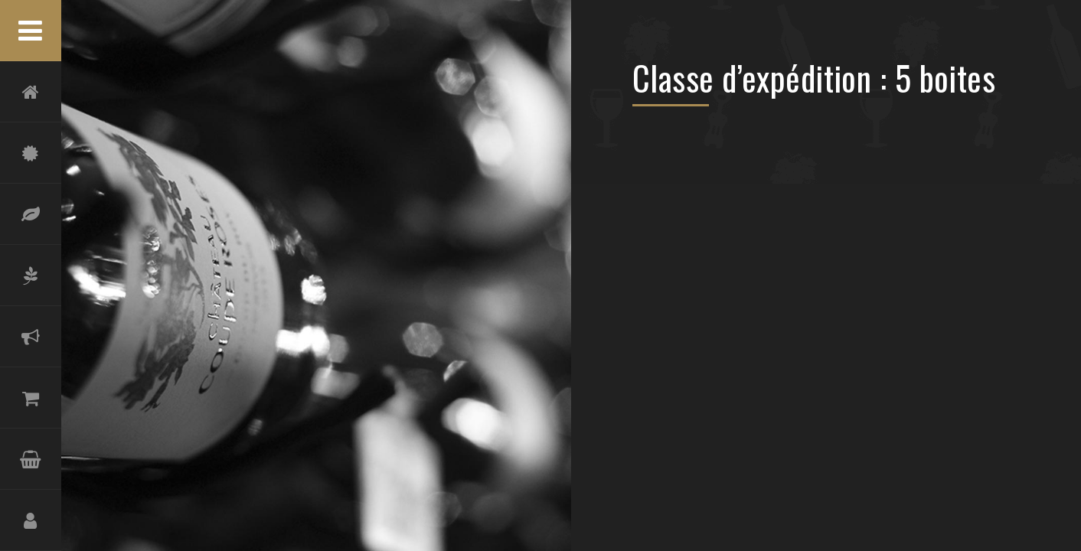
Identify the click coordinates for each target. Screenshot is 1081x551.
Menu (30, 30)
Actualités (30, 336)
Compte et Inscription (30, 520)
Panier (30, 459)
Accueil (30, 91)
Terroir (30, 214)
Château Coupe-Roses (30, 153)
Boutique (30, 398)
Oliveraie (30, 275)
